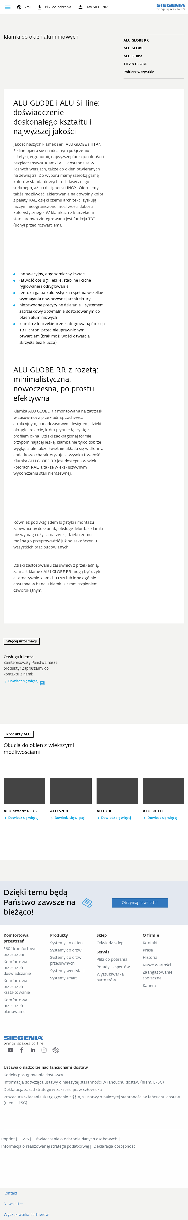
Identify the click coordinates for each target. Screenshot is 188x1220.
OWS (24, 1139)
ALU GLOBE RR (154, 41)
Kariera (149, 986)
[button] (92, 7)
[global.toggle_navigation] (7, 7)
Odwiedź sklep (110, 943)
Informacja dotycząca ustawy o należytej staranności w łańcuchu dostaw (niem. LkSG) (84, 1083)
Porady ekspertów (113, 967)
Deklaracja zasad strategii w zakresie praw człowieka (53, 1090)
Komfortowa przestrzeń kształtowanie (17, 987)
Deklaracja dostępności (115, 1147)
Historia (150, 958)
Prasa (148, 950)
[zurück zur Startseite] (171, 7)
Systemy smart (63, 978)
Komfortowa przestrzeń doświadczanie (17, 968)
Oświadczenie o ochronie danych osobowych (75, 1139)
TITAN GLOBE (154, 64)
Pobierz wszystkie (154, 72)
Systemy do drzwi (66, 950)
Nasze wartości (157, 965)
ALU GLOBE (154, 48)
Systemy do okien (66, 943)
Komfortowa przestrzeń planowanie (15, 1006)
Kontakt (150, 943)
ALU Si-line (154, 56)
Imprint (8, 1139)
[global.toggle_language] (23, 7)
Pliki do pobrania (112, 960)
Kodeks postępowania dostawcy (33, 1075)
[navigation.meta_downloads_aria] (54, 7)
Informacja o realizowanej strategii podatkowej (45, 1147)
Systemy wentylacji (68, 971)
